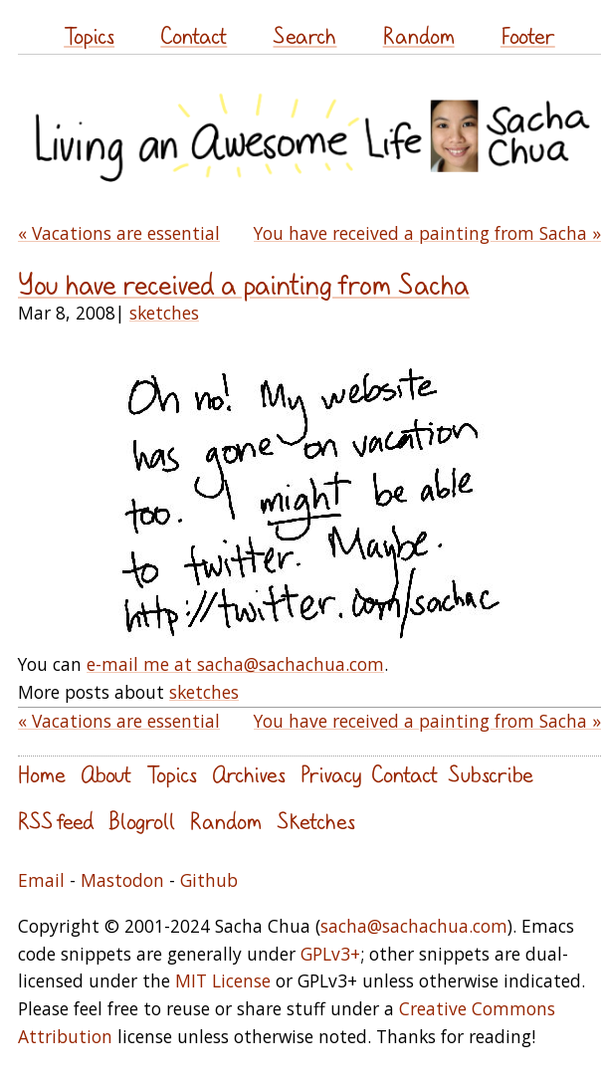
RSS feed (56, 820)
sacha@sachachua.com (413, 926)
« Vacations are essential (119, 233)
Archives (249, 773)
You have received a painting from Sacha (244, 285)
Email (41, 880)
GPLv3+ (330, 954)
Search (304, 35)
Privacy (331, 773)
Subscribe (490, 773)
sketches (164, 313)
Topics (89, 35)
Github (209, 880)
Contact (193, 35)
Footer (528, 35)
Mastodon (122, 880)
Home (42, 773)
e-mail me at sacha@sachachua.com (235, 664)
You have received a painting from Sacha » (427, 233)
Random (419, 35)
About (106, 773)
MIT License (223, 980)
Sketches (316, 820)
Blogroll (141, 820)
